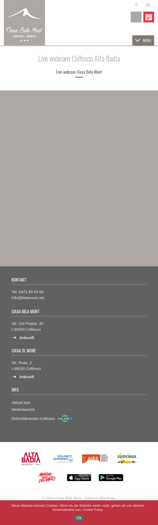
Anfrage (148, 17)
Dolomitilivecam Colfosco (33, 418)
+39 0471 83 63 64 (136, 17)
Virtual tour (21, 402)
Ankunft (26, 337)
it (136, 4)
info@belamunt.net (28, 297)
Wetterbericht (23, 409)
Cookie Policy (93, 510)
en (148, 4)
